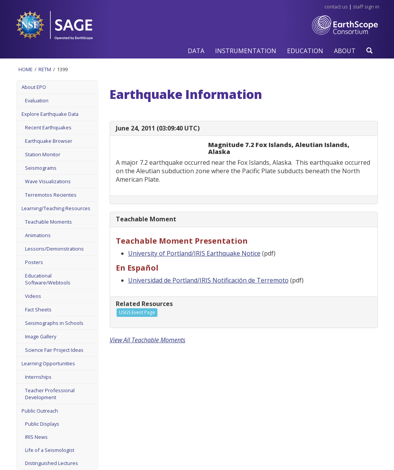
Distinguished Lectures (51, 463)
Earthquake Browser (48, 140)
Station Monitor (42, 154)
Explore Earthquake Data (50, 113)
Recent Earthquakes (48, 127)
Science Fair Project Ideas (54, 349)
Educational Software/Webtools (47, 279)
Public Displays (42, 423)
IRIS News (36, 436)
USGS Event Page (137, 312)
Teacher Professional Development (50, 394)
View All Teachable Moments (147, 340)
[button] (196, 51)
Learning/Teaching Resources (56, 208)
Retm (44, 69)
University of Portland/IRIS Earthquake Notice (194, 253)
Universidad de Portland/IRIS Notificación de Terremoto (208, 280)
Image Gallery (40, 336)
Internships (38, 376)
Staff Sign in (366, 6)
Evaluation (36, 100)
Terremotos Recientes (51, 194)
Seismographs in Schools (54, 322)
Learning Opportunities (48, 363)
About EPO (34, 87)
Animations (38, 235)
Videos (33, 296)
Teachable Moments (48, 221)
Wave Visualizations (48, 181)
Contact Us (336, 6)
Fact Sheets (38, 309)
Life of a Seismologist (49, 450)
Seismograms (41, 167)
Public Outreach (40, 410)
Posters (34, 262)
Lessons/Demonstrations (54, 248)
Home (25, 69)
